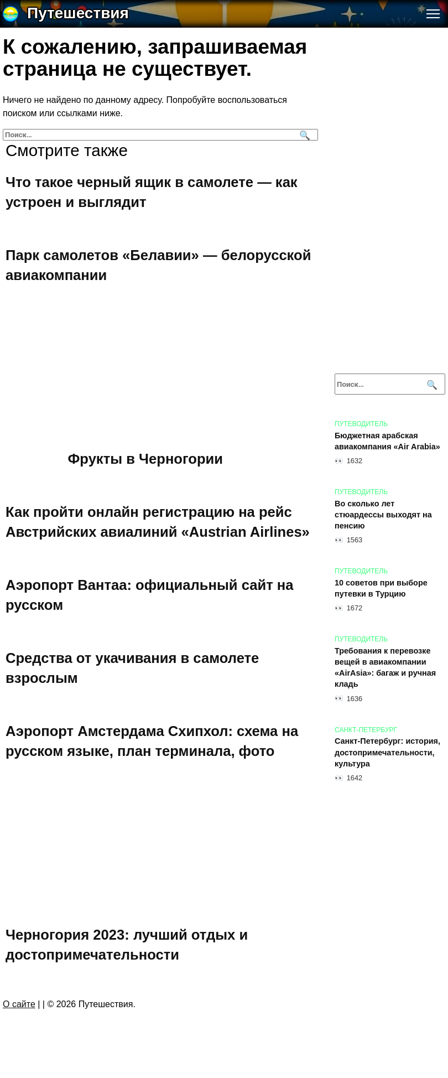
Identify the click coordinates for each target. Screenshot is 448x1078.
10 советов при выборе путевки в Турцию (381, 588)
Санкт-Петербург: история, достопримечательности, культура (387, 752)
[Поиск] (303, 135)
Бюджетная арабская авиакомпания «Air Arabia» (387, 441)
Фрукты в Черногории (145, 459)
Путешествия (78, 13)
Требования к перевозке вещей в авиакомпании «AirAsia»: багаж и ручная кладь (385, 667)
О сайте (19, 1004)
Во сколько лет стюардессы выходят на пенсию (383, 514)
